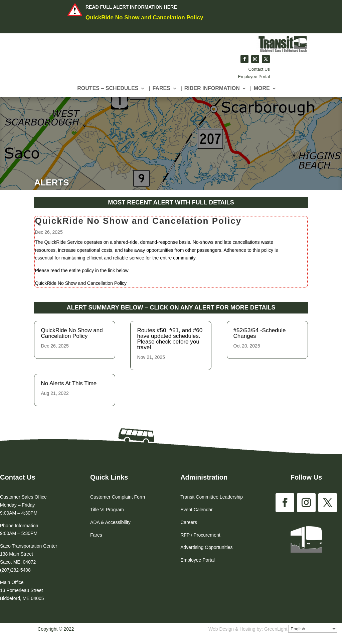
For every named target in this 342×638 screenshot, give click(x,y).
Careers (188, 522)
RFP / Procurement (200, 535)
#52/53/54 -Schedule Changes (259, 333)
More (262, 88)
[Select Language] (312, 629)
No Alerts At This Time (69, 383)
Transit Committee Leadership (211, 497)
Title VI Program (107, 509)
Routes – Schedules (107, 88)
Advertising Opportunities (206, 547)
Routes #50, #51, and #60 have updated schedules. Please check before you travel (169, 339)
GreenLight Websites (286, 629)
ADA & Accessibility (110, 522)
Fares (161, 88)
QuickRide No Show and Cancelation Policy (144, 17)
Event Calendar (196, 509)
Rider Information (212, 88)
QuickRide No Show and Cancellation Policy (90, 279)
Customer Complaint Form (117, 497)
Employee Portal (254, 76)
